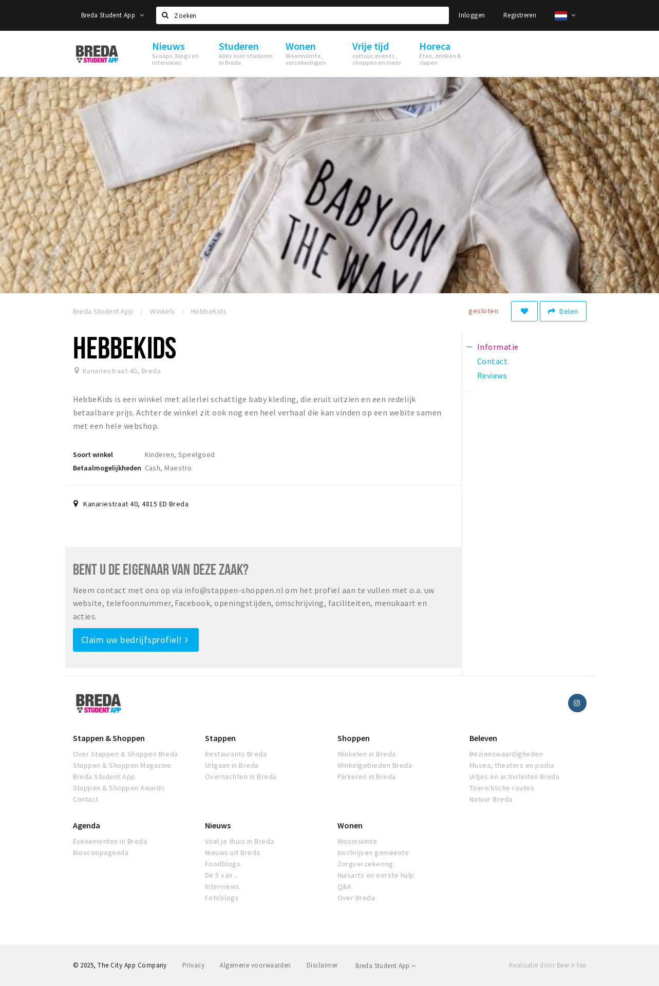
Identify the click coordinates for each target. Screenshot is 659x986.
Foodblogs (222, 863)
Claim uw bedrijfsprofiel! (135, 640)
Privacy (193, 965)
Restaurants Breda (236, 754)
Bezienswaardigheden (506, 754)
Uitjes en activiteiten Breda (514, 776)
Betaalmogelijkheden (107, 467)
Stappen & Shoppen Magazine (122, 765)
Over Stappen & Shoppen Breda (125, 754)
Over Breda (356, 897)
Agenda (86, 825)
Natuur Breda (491, 799)
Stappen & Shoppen (109, 738)
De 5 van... (221, 875)
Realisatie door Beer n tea (547, 965)
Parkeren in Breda (366, 776)
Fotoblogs (222, 897)
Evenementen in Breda (110, 841)
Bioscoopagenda (101, 852)
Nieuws (218, 825)
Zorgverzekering (365, 863)
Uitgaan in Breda (232, 765)
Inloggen (472, 15)
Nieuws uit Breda (232, 852)
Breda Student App (112, 15)
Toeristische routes (501, 787)
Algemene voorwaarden (255, 965)
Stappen (220, 738)
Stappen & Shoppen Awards (119, 787)
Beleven (483, 738)
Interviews (222, 886)
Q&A (344, 886)
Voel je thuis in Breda (239, 841)
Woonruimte (357, 841)
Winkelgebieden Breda (374, 765)
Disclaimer (322, 965)
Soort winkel (93, 454)
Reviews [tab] (492, 375)
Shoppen (353, 738)
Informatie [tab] (498, 347)
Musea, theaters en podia (511, 765)
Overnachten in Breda (241, 776)
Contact (86, 799)
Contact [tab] (492, 361)
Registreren (519, 15)
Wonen (350, 825)
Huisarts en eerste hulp (376, 875)
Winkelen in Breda (366, 754)
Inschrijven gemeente (373, 852)
